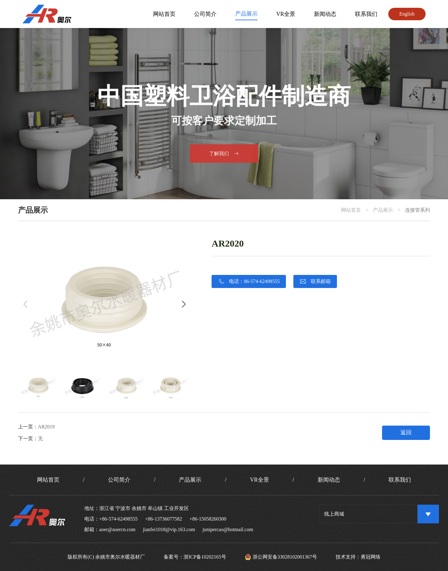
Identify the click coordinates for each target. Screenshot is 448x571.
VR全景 (285, 14)
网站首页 (164, 14)
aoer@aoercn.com (117, 529)
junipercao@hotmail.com (228, 529)
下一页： (30, 438)
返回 (406, 432)
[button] (184, 304)
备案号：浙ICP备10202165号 (195, 556)
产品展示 (246, 14)
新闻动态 (325, 14)
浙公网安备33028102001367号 (281, 557)
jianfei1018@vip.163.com (169, 529)
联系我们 (366, 14)
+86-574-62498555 (118, 518)
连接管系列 (417, 210)
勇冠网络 (371, 556)
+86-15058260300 (207, 518)
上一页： (36, 426)
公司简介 (205, 14)
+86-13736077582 (163, 518)
